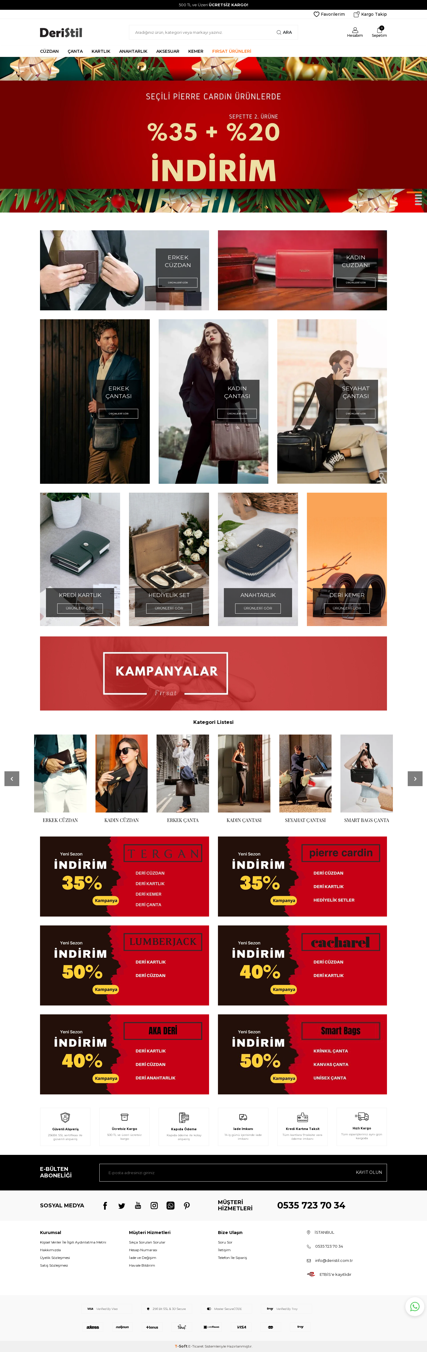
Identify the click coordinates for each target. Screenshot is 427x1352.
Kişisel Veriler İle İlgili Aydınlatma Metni (73, 1242)
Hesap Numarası (143, 1250)
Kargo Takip (370, 14)
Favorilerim (329, 14)
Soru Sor (225, 1242)
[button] (414, 192)
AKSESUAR (167, 51)
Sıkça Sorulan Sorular (147, 1242)
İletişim (224, 1250)
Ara (284, 32)
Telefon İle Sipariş (232, 1257)
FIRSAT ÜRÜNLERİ (231, 51)
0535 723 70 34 (311, 1205)
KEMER (195, 51)
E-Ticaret (196, 1346)
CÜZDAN (49, 51)
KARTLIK (101, 51)
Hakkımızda (50, 1250)
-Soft (181, 1346)
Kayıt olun (369, 1172)
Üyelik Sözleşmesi (55, 1257)
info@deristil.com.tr (334, 1260)
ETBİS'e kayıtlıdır (335, 1274)
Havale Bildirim (142, 1265)
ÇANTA (75, 51)
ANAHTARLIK (133, 51)
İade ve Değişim (142, 1257)
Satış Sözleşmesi (54, 1265)
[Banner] (124, 877)
